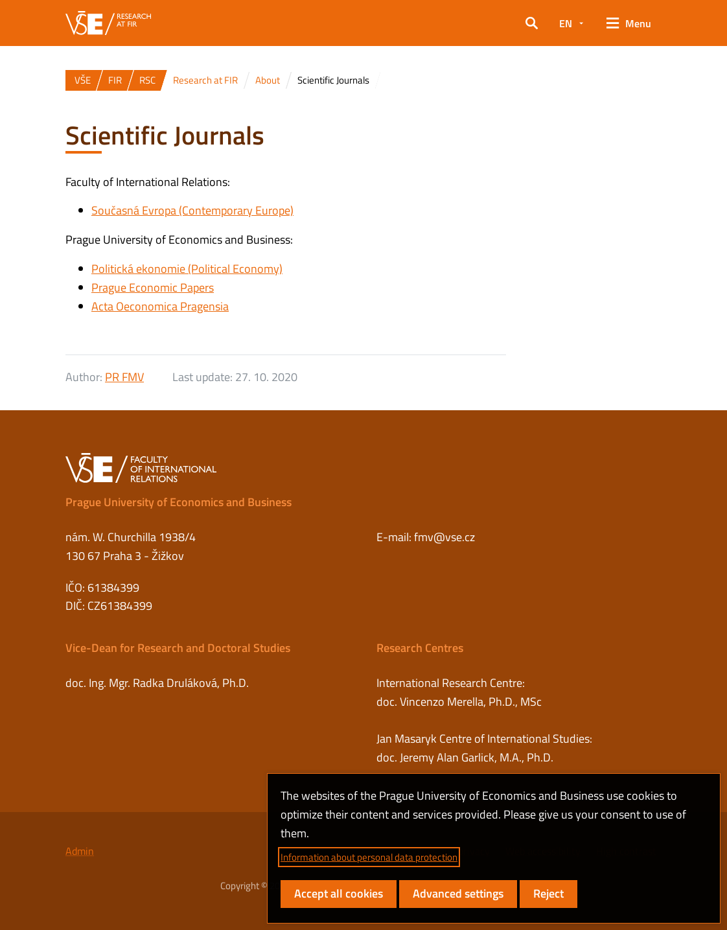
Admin (79, 851)
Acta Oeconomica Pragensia (160, 306)
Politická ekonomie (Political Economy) (187, 268)
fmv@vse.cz (444, 537)
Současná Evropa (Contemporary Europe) (192, 210)
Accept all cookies (338, 893)
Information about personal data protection (369, 857)
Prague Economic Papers (152, 287)
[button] (531, 23)
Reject (548, 893)
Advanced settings (458, 893)
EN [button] (565, 23)
